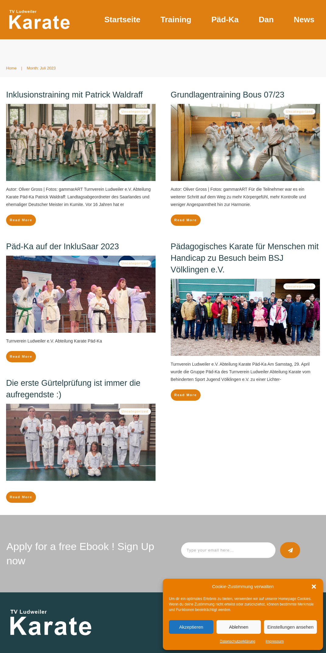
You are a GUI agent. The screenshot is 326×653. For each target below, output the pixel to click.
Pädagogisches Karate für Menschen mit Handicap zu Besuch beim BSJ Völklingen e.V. (245, 258)
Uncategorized (135, 111)
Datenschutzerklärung (237, 641)
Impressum (275, 641)
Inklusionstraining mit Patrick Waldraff (74, 94)
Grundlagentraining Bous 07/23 (228, 94)
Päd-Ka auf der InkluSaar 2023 (62, 246)
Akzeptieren (191, 627)
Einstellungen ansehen (290, 627)
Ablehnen (238, 627)
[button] (314, 587)
